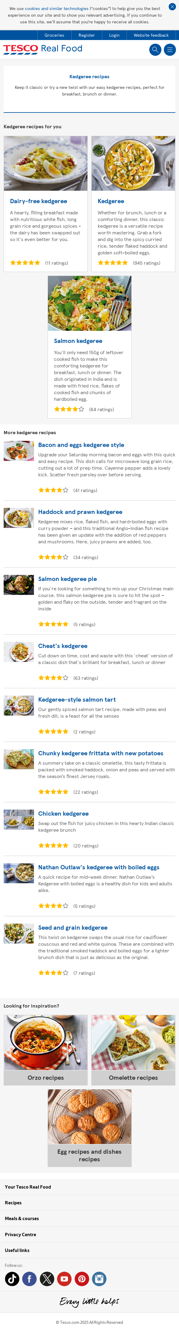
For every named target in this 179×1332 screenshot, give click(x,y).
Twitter (47, 1279)
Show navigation (170, 50)
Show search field (155, 50)
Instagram (99, 1279)
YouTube (64, 1279)
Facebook (29, 1279)
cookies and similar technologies (57, 8)
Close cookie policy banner (172, 6)
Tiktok (12, 1279)
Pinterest (82, 1279)
